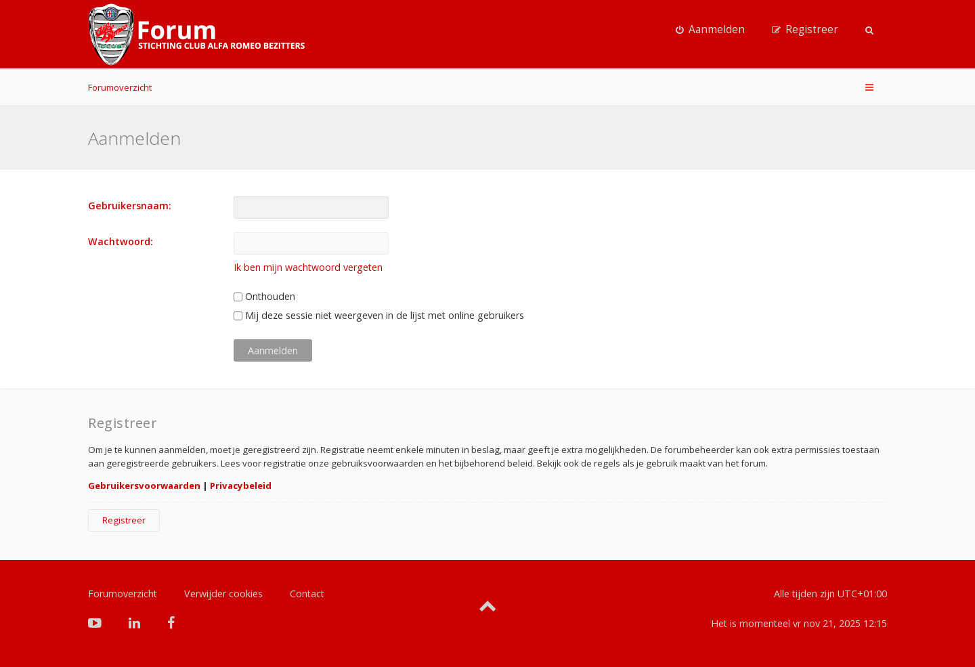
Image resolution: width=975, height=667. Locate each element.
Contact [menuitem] (307, 593)
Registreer (124, 520)
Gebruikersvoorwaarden (144, 485)
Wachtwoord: (120, 241)
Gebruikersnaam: (129, 205)
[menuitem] (710, 30)
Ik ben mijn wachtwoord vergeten (308, 267)
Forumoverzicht (120, 87)
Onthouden (264, 296)
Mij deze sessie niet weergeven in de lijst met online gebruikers (379, 315)
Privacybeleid (241, 485)
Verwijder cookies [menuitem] (223, 593)
